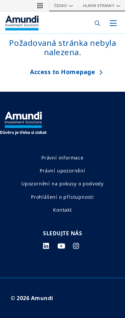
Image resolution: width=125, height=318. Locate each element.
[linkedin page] (46, 246)
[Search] (95, 23)
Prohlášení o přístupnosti (62, 197)
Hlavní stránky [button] (103, 6)
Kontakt (62, 210)
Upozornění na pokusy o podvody (62, 183)
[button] (40, 5)
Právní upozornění (62, 170)
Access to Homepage (62, 72)
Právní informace (62, 158)
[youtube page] (61, 246)
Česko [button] (65, 6)
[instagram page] (76, 246)
